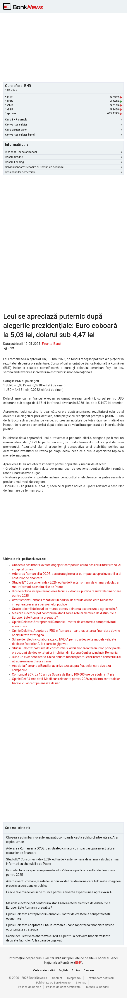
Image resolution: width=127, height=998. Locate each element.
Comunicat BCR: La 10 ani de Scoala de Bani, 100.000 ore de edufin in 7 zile (63, 674)
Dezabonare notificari (100, 978)
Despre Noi (74, 978)
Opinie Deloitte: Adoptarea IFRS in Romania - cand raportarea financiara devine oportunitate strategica (60, 927)
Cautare (89, 970)
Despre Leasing (63, 162)
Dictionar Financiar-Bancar (63, 152)
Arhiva (76, 970)
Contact (57, 978)
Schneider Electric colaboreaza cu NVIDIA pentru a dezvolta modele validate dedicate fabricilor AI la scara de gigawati (58, 938)
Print (9, 348)
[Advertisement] (65, 47)
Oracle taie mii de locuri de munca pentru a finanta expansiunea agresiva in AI (65, 608)
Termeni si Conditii (97, 987)
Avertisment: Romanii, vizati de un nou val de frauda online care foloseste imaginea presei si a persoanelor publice (63, 883)
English (63, 970)
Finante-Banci (51, 343)
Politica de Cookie (29, 987)
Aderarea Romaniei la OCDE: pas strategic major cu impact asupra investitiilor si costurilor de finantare (60, 851)
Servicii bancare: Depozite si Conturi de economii (63, 167)
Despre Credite (63, 157)
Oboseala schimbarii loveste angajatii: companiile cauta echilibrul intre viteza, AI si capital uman (62, 840)
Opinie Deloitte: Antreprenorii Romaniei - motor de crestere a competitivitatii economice (58, 916)
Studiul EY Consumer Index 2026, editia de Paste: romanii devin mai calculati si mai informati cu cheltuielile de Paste (62, 861)
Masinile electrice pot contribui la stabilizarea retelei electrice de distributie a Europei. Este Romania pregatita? (58, 905)
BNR (78, 962)
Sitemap (81, 982)
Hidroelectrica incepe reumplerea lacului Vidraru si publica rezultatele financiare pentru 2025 (60, 872)
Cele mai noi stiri (44, 970)
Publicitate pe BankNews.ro (53, 982)
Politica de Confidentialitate (63, 987)
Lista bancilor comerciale (63, 172)
